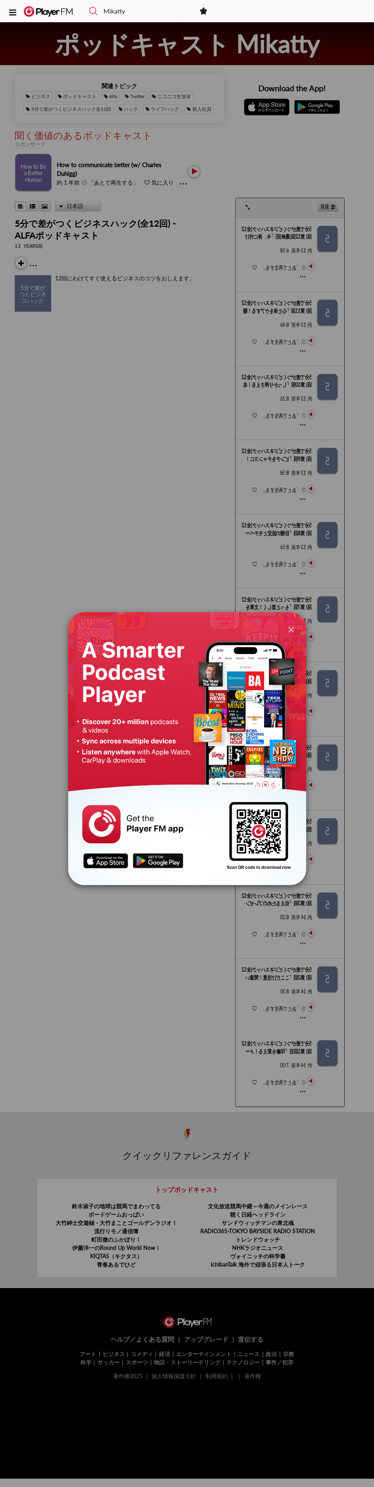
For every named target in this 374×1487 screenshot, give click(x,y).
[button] (12, 12)
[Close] (291, 629)
